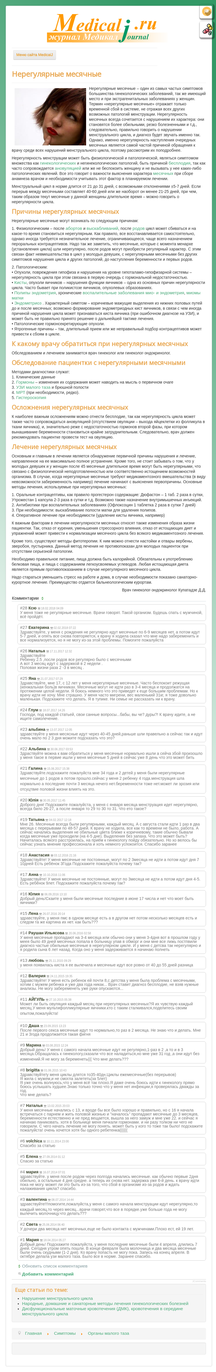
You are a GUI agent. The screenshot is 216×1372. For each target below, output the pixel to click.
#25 (23, 678)
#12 (23, 975)
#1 (22, 1239)
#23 (23, 729)
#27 (23, 627)
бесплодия (180, 163)
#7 (22, 1105)
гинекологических (58, 163)
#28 (23, 607)
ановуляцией (68, 168)
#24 (23, 709)
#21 (23, 768)
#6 (22, 1140)
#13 (23, 960)
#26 (23, 650)
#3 (22, 1199)
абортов (74, 228)
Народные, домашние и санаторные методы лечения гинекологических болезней (105, 1303)
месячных (163, 173)
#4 (22, 1171)
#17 (23, 874)
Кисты (20, 282)
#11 (23, 999)
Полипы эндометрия (35, 292)
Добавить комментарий (48, 1274)
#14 (23, 932)
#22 (23, 748)
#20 (23, 799)
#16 (23, 893)
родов (138, 228)
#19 (23, 819)
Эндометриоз (27, 303)
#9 (22, 1045)
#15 (23, 913)
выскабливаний (102, 228)
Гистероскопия (31, 397)
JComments (199, 1281)
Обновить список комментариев (55, 1266)
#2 (22, 1224)
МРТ (20, 392)
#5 (22, 1156)
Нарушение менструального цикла (57, 1298)
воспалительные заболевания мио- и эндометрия (133, 292)
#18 (23, 854)
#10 (23, 1025)
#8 (22, 1069)
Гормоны (25, 382)
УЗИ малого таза (33, 387)
